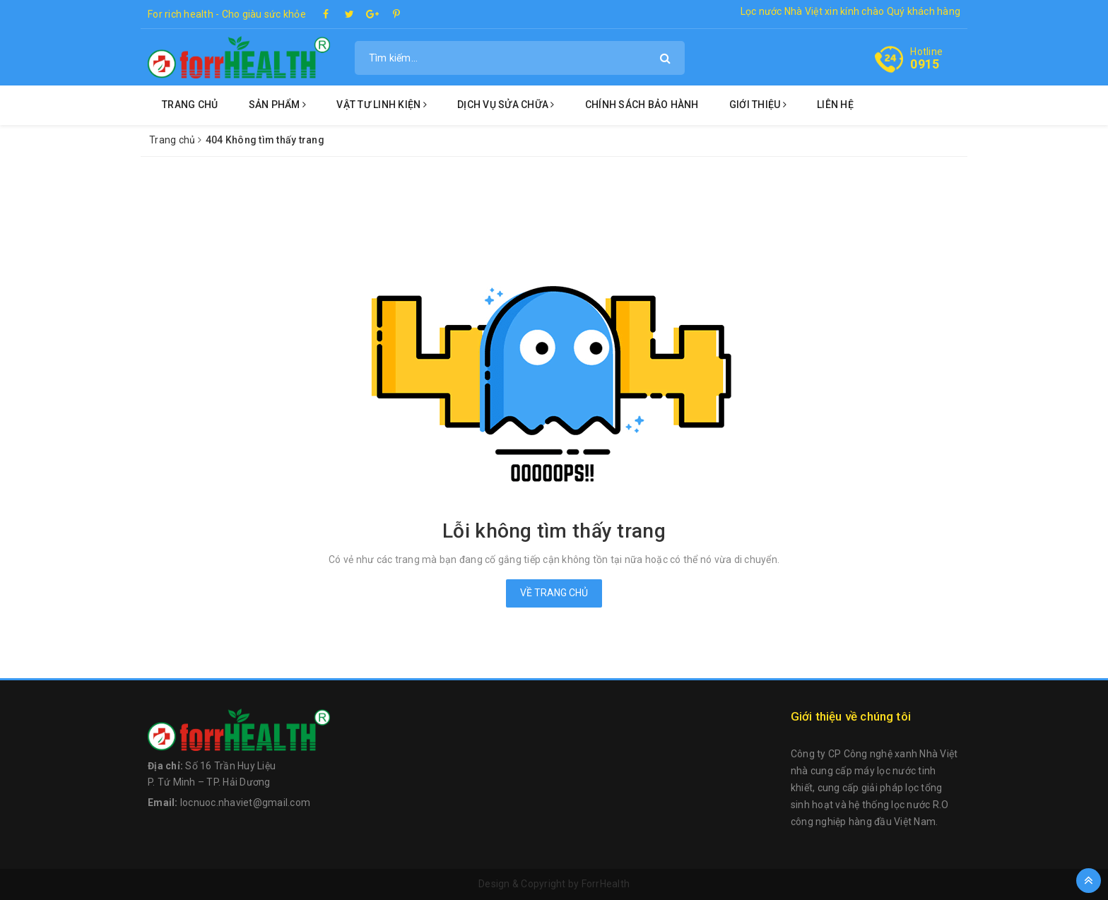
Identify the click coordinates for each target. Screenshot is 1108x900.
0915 (924, 64)
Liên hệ (835, 104)
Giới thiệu (757, 104)
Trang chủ (190, 104)
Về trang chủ (554, 592)
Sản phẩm (278, 104)
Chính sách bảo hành (642, 104)
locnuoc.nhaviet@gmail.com (245, 802)
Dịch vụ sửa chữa (506, 104)
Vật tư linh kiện (381, 104)
